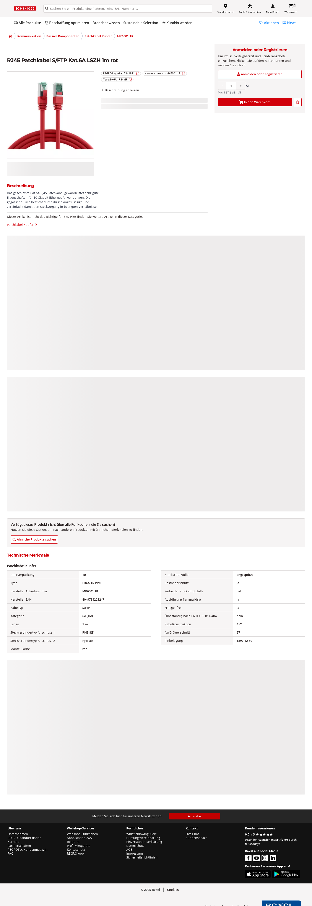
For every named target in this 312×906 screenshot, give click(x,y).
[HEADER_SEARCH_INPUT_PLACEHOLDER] (127, 9)
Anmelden (194, 816)
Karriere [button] (14, 842)
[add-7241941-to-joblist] (298, 102)
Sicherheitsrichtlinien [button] (142, 857)
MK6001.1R (125, 36)
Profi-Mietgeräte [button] (78, 846)
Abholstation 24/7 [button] (80, 838)
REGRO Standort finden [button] (24, 838)
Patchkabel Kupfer (98, 36)
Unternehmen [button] (18, 834)
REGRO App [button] (75, 853)
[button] (173, 890)
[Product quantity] (231, 86)
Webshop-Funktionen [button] (82, 834)
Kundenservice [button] (196, 838)
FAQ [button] (10, 853)
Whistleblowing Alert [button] (141, 834)
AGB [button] (129, 850)
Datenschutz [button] (135, 846)
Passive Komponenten (62, 36)
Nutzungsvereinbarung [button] (143, 838)
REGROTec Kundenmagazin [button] (27, 850)
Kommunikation (29, 36)
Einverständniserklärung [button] (144, 842)
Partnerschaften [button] (19, 846)
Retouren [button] (73, 842)
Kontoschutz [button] (76, 850)
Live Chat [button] (192, 834)
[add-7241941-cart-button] (255, 102)
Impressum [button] (134, 853)
